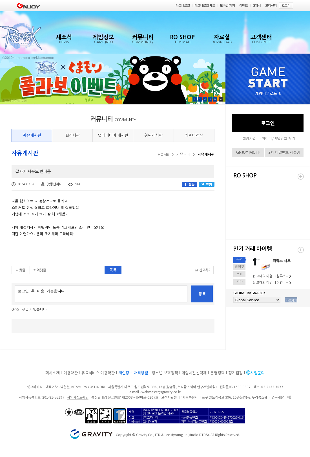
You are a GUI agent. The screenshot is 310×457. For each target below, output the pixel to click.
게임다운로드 (268, 94)
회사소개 (52, 372)
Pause (221, 99)
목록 (113, 270)
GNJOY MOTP (248, 152)
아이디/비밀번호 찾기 (278, 138)
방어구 (239, 267)
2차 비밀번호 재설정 (284, 152)
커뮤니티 (183, 154)
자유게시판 (32, 135)
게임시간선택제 (194, 372)
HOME (163, 154)
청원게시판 (153, 135)
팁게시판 (72, 135)
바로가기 (291, 300)
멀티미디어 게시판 (113, 135)
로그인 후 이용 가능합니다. (101, 293)
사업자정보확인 (77, 397)
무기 (239, 259)
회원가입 (249, 138)
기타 (239, 281)
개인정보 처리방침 (133, 372)
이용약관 (70, 372)
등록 (202, 294)
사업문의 (257, 372)
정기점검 (235, 372)
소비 (239, 274)
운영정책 (217, 372)
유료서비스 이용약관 (98, 372)
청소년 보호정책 (165, 372)
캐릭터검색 (194, 135)
